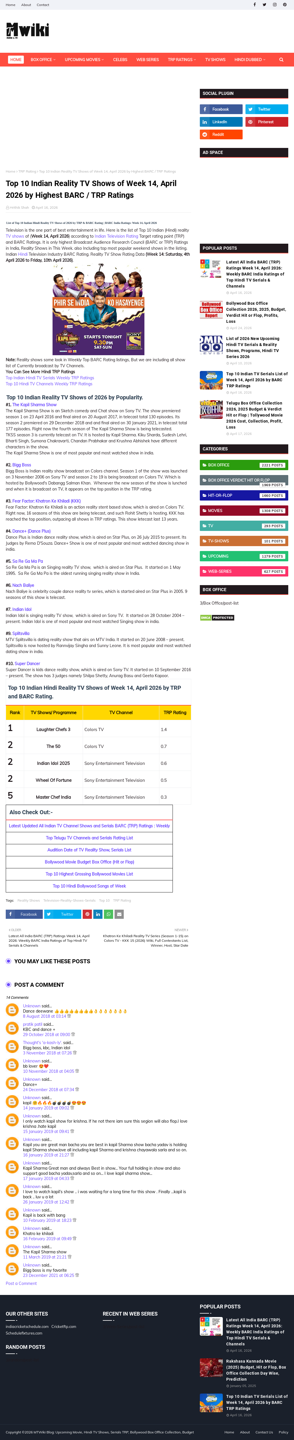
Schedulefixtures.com (24, 1333)
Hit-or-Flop (246, 495)
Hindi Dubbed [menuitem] (248, 59)
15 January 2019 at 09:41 (46, 1131)
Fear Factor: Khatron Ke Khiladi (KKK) (46, 501)
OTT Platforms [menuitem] (25, 73)
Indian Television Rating (116, 236)
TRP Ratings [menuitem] (180, 59)
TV (246, 526)
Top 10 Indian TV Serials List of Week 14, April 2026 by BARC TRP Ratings (257, 380)
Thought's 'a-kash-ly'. (42, 1042)
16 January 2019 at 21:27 (46, 1155)
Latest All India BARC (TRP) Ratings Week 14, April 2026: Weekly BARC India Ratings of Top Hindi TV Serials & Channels (255, 274)
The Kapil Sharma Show (34, 404)
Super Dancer (27, 663)
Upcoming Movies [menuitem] (82, 59)
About (26, 5)
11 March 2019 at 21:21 (45, 1257)
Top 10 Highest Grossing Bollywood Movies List (89, 874)
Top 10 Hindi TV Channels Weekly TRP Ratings (49, 383)
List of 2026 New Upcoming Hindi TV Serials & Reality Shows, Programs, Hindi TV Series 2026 (253, 347)
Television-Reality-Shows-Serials (69, 900)
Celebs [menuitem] (120, 59)
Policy (283, 1432)
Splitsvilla (20, 633)
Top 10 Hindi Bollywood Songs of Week (89, 886)
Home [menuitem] (16, 59)
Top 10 (104, 900)
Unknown (31, 1006)
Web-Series (246, 571)
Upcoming (246, 556)
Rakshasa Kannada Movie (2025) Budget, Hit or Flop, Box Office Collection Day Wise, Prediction (256, 1370)
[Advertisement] (98, 129)
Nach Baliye (23, 585)
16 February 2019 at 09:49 (48, 1238)
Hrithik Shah (19, 207)
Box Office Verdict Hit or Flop (246, 481)
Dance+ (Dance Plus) (31, 531)
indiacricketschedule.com (27, 1326)
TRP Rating (27, 171)
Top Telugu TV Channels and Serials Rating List (89, 838)
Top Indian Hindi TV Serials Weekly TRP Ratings (50, 377)
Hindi (23, 254)
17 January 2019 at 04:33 (46, 1178)
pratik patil (32, 1024)
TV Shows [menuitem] (215, 59)
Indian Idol (21, 609)
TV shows (15, 236)
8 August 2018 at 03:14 (45, 1016)
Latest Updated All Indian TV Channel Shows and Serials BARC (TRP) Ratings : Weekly (89, 826)
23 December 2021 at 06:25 (49, 1275)
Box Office (246, 465)
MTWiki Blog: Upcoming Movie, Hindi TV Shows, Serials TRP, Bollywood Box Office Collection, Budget (114, 1432)
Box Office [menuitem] (41, 59)
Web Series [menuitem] (147, 59)
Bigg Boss (21, 465)
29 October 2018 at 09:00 (47, 1034)
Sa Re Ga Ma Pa (27, 561)
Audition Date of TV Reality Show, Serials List (89, 850)
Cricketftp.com (63, 1326)
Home (11, 5)
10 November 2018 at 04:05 (49, 1071)
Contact (43, 5)
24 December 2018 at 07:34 (49, 1089)
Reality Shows (29, 900)
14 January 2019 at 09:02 (46, 1108)
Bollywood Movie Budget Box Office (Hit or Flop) (89, 862)
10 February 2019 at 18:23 (48, 1220)
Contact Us (264, 1432)
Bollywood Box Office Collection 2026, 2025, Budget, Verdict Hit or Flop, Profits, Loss (256, 312)
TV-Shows (246, 541)
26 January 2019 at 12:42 (46, 1202)
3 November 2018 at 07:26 (48, 1053)
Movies (246, 510)
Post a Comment (21, 1283)
